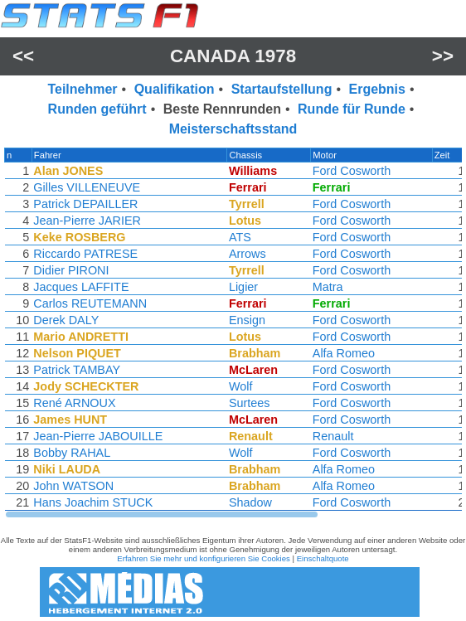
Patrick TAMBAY (75, 369)
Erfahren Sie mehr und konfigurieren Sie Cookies (203, 558)
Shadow (252, 502)
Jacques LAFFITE (80, 287)
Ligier (245, 287)
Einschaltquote (323, 558)
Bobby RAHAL (70, 452)
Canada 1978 (233, 56)
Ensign (249, 320)
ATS (242, 237)
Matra (329, 287)
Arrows (249, 253)
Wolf (243, 386)
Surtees (251, 403)
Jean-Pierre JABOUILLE (97, 436)
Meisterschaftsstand (233, 129)
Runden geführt (97, 109)
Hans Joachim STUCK (92, 502)
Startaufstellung (282, 89)
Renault (335, 436)
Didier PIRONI (70, 270)
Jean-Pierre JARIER (86, 220)
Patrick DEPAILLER (84, 204)
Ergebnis (376, 89)
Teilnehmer (82, 89)
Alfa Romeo (345, 353)
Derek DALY (65, 320)
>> (443, 56)
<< (23, 56)
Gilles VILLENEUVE (85, 187)
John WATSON (72, 485)
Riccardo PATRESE (84, 253)
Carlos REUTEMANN (89, 303)
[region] (233, 333)
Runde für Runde (351, 109)
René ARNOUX (73, 403)
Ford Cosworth (353, 170)
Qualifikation (174, 89)
